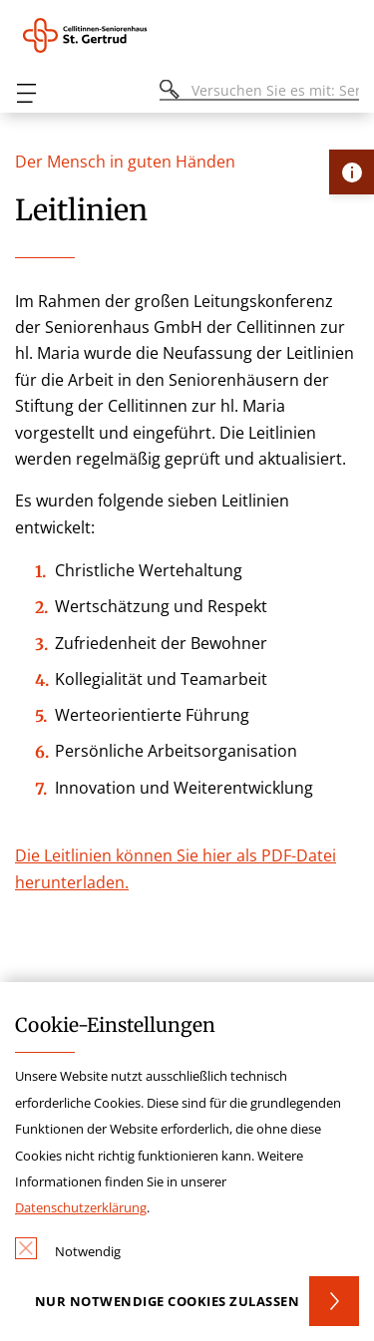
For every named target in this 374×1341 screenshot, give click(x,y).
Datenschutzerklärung (81, 1207)
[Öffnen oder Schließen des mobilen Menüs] (26, 93)
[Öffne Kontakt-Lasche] (351, 172)
